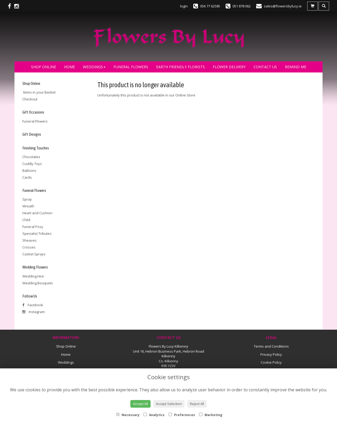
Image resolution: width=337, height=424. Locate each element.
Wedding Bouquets (37, 283)
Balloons (29, 170)
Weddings (94, 66)
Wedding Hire (33, 276)
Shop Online (43, 66)
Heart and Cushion (37, 213)
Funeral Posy (32, 226)
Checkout (29, 99)
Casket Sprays (34, 254)
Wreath (28, 206)
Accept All (140, 403)
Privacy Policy (271, 354)
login (184, 6)
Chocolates (31, 156)
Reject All (197, 403)
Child (26, 219)
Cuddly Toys (32, 163)
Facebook (32, 305)
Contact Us (265, 66)
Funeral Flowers (130, 66)
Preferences (181, 415)
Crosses (29, 247)
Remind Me (295, 66)
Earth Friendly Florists (180, 66)
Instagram (33, 311)
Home (69, 66)
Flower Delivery (229, 66)
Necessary (128, 415)
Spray (27, 199)
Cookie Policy (271, 362)
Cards (27, 177)
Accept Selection (169, 403)
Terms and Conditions (271, 346)
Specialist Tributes (37, 233)
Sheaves (29, 240)
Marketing (210, 415)
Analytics (154, 415)
